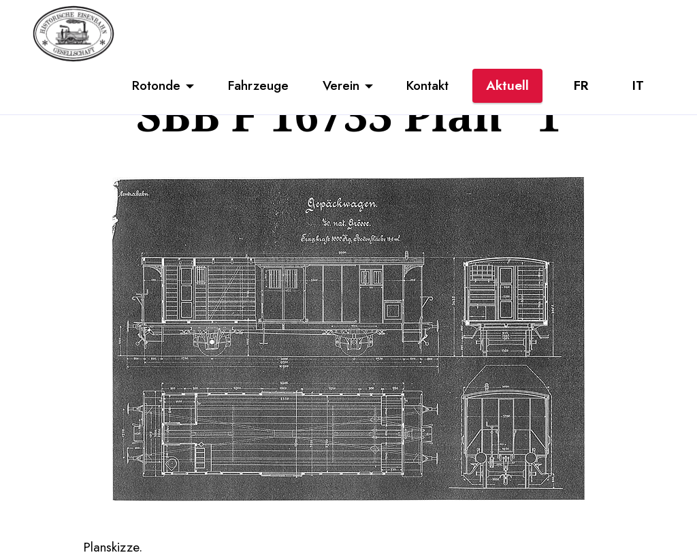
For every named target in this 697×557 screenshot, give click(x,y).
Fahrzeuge (258, 85)
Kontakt (427, 85)
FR (581, 85)
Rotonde (156, 85)
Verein (341, 85)
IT (638, 85)
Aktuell (507, 85)
